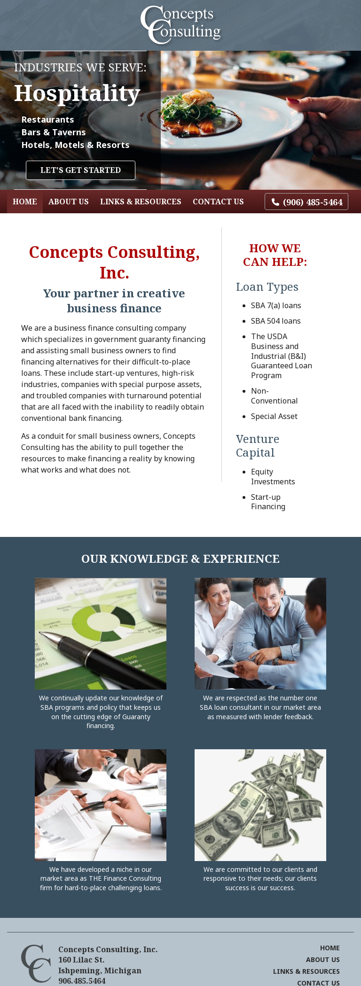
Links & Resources (140, 201)
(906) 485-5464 (312, 202)
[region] (180, 120)
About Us (68, 201)
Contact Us (218, 201)
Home (25, 201)
